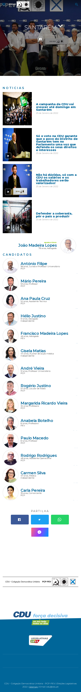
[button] (4, 4)
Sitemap (33, 687)
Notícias (14, 88)
